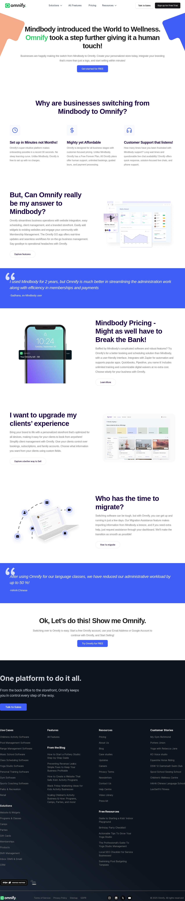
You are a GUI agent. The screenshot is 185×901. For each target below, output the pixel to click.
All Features (53, 736)
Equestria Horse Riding (162, 760)
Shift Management (10, 853)
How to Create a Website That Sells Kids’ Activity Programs (63, 778)
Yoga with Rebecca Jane (163, 748)
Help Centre (105, 789)
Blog (101, 748)
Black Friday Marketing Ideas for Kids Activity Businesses (65, 787)
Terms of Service (42, 898)
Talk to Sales (144, 5)
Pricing (92, 5)
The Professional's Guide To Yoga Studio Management (114, 844)
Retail (3, 795)
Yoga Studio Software (12, 766)
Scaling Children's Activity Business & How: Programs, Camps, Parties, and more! (62, 798)
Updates (103, 760)
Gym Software (8, 777)
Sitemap (74, 898)
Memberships (7, 841)
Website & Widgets (10, 812)
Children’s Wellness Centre (164, 777)
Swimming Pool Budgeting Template (113, 863)
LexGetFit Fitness (159, 789)
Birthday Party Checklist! (112, 827)
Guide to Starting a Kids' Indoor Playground (116, 820)
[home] (15, 5)
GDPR (83, 898)
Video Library (106, 795)
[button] (55, 5)
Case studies (106, 754)
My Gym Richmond (160, 736)
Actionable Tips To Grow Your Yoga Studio (115, 835)
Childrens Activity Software (14, 736)
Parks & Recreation (10, 789)
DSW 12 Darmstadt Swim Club (166, 766)
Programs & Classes (10, 818)
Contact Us (105, 783)
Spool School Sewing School (165, 771)
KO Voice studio (158, 754)
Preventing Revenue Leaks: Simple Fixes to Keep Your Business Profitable (62, 767)
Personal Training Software (14, 771)
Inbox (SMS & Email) (11, 859)
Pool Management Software (15, 742)
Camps (3, 824)
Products (5, 847)
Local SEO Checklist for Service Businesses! (116, 854)
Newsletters (105, 777)
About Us (104, 742)
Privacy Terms (106, 771)
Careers (103, 766)
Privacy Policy (60, 898)
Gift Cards (5, 835)
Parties (4, 829)
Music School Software (12, 754)
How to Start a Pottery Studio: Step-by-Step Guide (64, 756)
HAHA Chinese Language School (167, 783)
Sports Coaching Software (14, 783)
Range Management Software (16, 748)
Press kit (103, 800)
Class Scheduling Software (14, 760)
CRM (2, 864)
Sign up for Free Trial (168, 5)
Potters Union (157, 742)
